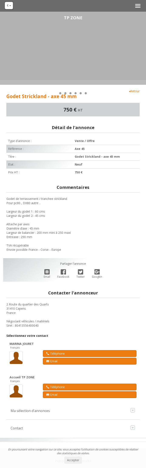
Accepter (73, 460)
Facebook (63, 274)
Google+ (97, 274)
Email (47, 274)
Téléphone (55, 353)
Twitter (80, 274)
